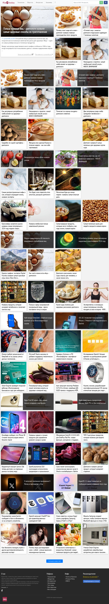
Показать (4, 587)
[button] (106, 2)
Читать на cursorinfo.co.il (25, 54)
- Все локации (51, 589)
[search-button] (101, 2)
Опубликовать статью (91, 581)
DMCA (68, 581)
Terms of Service (71, 577)
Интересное (39, 2)
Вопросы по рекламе (90, 577)
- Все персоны (51, 587)
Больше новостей (54, 561)
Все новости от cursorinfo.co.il (43, 54)
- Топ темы (50, 585)
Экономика (49, 2)
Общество (30, 2)
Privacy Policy (70, 579)
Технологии (21, 2)
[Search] (87, 2)
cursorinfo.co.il (7, 39)
